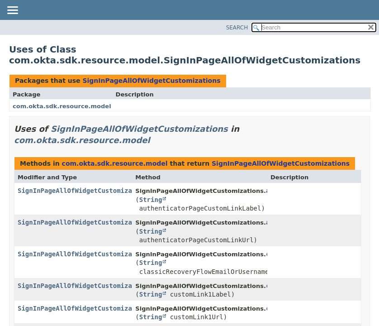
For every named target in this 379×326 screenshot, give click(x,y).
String (150, 199)
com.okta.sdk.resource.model (62, 106)
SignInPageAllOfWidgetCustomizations (151, 80)
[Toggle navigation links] (12, 11)
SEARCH (237, 27)
